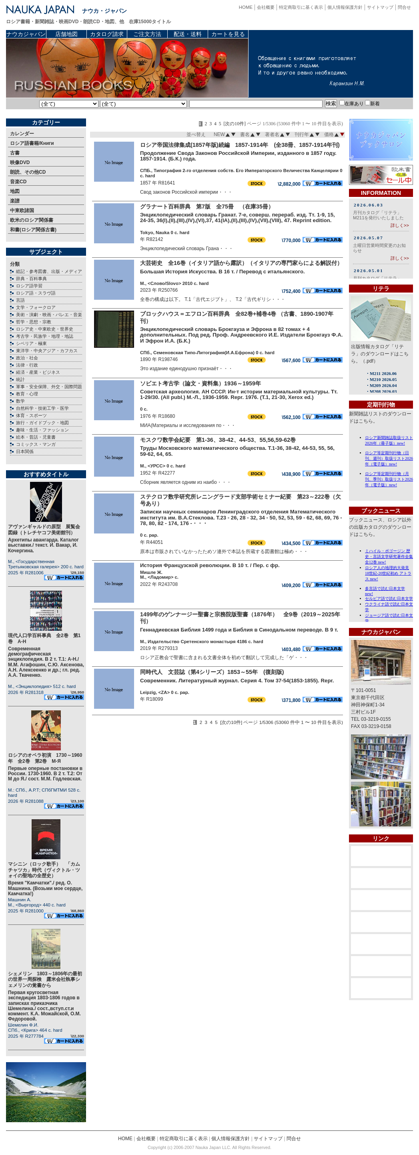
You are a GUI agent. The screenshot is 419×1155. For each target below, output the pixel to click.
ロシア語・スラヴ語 (36, 293)
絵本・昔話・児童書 (36, 437)
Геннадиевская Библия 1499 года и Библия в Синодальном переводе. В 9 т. (239, 630)
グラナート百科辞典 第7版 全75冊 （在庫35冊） (207, 206)
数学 (20, 401)
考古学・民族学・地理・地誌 (44, 336)
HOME (246, 7)
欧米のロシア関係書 (31, 220)
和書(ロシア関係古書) (33, 230)
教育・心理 (27, 393)
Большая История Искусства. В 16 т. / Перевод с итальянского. (222, 272)
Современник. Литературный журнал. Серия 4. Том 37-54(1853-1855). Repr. (237, 681)
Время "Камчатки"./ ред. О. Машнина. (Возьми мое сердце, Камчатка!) (45, 888)
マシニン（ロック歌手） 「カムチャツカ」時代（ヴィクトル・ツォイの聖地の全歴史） (44, 869)
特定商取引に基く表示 (301, 7)
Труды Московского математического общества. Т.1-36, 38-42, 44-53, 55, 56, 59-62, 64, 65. (237, 451)
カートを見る (228, 34)
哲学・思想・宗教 (33, 321)
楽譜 (15, 201)
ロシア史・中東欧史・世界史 (44, 329)
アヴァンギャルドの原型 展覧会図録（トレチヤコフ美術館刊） (44, 529)
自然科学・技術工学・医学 (42, 408)
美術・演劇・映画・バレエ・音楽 (49, 314)
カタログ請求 (107, 34)
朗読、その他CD (28, 172)
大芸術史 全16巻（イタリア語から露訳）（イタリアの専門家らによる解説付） (241, 263)
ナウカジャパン (26, 34)
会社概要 (266, 7)
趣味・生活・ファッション (42, 429)
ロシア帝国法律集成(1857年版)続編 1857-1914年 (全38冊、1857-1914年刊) (240, 145)
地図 (15, 191)
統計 (20, 379)
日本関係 (25, 451)
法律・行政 (27, 365)
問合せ (404, 7)
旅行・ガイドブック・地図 (42, 422)
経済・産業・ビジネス (38, 372)
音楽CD (18, 181)
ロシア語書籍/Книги (32, 143)
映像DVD (20, 162)
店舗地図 (66, 34)
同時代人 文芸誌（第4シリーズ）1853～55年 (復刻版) (212, 672)
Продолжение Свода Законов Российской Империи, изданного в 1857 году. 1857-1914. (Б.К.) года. (238, 156)
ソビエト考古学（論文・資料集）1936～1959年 (200, 383)
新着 (372, 103)
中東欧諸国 (22, 210)
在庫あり (351, 103)
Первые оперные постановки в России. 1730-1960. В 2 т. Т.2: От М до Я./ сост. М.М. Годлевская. (45, 774)
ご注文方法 (147, 34)
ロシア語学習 (29, 285)
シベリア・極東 (31, 343)
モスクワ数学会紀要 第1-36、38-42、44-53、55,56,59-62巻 (218, 440)
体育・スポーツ (31, 415)
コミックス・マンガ (36, 444)
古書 (15, 153)
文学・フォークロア (36, 307)
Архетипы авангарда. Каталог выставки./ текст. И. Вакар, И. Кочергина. (43, 545)
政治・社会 (27, 357)
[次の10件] (234, 123)
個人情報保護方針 (345, 7)
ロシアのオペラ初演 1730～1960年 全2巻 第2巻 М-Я (45, 758)
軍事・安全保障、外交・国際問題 (49, 386)
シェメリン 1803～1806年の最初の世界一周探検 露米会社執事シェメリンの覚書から (45, 979)
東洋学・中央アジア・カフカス (47, 350)
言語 (20, 300)
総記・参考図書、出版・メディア (49, 271)
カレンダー (22, 133)
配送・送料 (188, 34)
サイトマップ (380, 7)
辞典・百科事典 (31, 278)
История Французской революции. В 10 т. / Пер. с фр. (210, 565)
